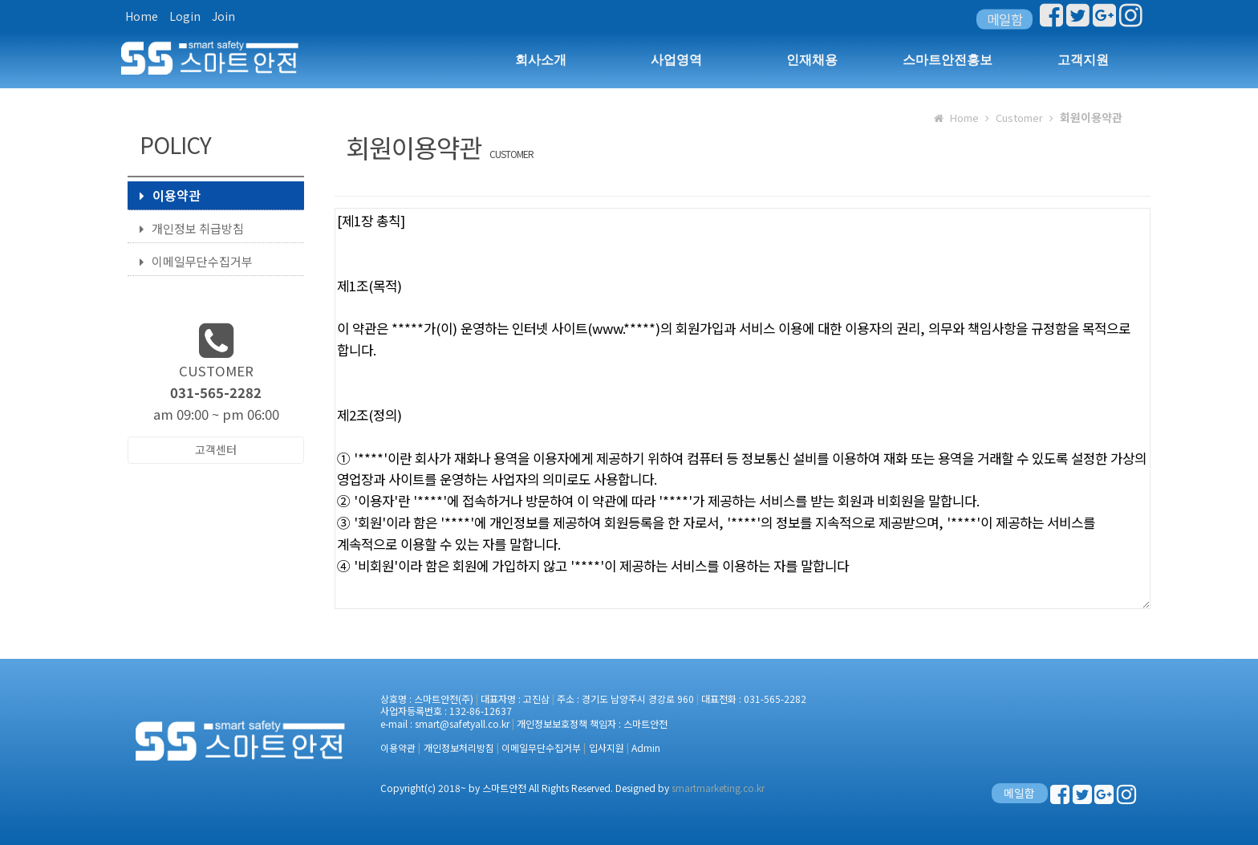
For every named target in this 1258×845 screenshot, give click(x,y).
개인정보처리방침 (459, 747)
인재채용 (812, 60)
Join (223, 16)
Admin (645, 747)
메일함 (1005, 19)
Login (185, 16)
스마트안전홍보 (947, 60)
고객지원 (1083, 60)
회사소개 (540, 60)
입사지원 (606, 747)
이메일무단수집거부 (196, 261)
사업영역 (676, 60)
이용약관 (170, 195)
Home (141, 16)
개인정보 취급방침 (192, 228)
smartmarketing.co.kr (718, 787)
